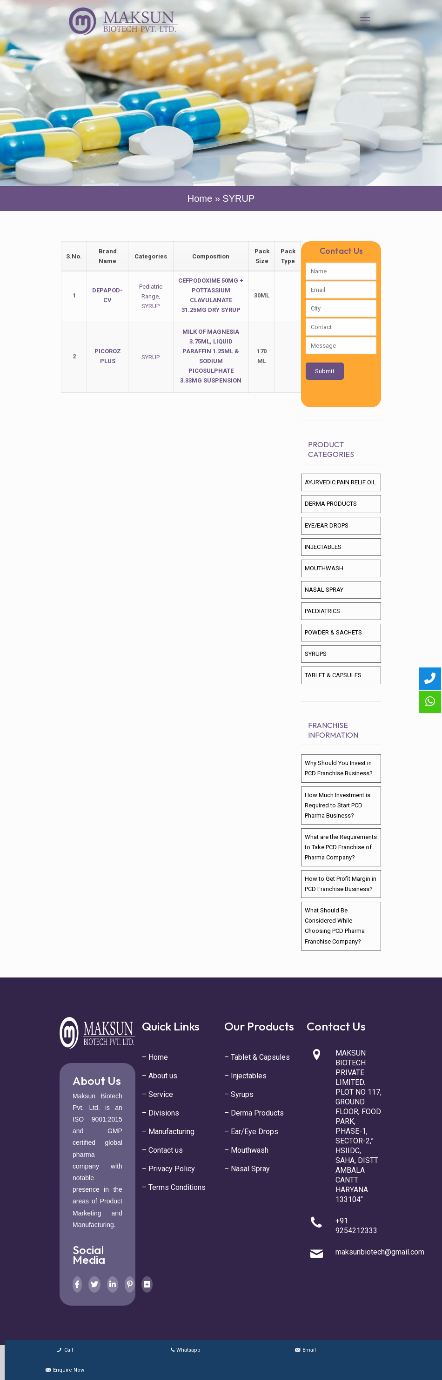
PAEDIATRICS (322, 610)
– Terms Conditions (174, 1187)
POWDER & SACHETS (333, 632)
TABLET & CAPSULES (333, 675)
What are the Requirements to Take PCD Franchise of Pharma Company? (341, 847)
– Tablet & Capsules (257, 1057)
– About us (159, 1075)
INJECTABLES (323, 546)
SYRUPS (316, 653)
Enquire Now (64, 1370)
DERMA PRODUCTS (331, 503)
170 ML (262, 356)
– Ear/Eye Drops (251, 1131)
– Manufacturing (168, 1131)
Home (200, 198)
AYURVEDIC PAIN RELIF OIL (340, 482)
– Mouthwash (246, 1150)
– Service (157, 1094)
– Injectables (245, 1075)
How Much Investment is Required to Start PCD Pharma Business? (337, 805)
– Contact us (162, 1150)
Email (305, 1350)
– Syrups (239, 1094)
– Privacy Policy (168, 1168)
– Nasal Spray (247, 1168)
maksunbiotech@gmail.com (379, 1252)
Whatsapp (185, 1350)
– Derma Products (254, 1113)
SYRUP (150, 306)
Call (64, 1350)
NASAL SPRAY (324, 589)
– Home (155, 1057)
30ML (261, 295)
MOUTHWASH (324, 568)
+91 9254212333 (356, 1225)
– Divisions (160, 1113)
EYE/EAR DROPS (326, 525)
